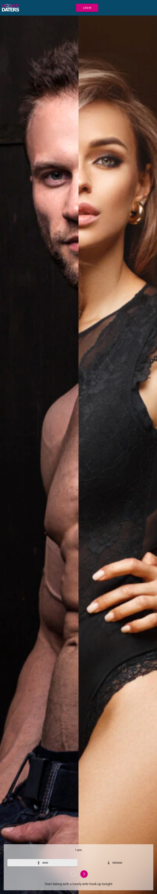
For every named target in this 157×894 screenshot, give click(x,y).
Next (84, 874)
